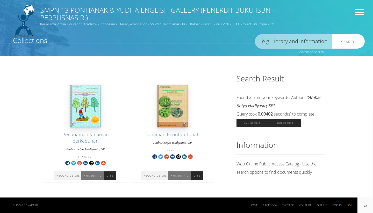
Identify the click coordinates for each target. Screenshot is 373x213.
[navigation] (365, 205)
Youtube (305, 205)
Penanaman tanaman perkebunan (85, 137)
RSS (349, 205)
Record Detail (155, 175)
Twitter (288, 205)
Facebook (270, 205)
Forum (337, 205)
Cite (197, 175)
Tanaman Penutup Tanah (173, 134)
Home (254, 205)
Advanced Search (311, 52)
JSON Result (284, 122)
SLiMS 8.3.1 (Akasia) (26, 205)
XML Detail (180, 175)
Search (348, 41)
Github (322, 205)
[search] (294, 41)
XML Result (252, 122)
